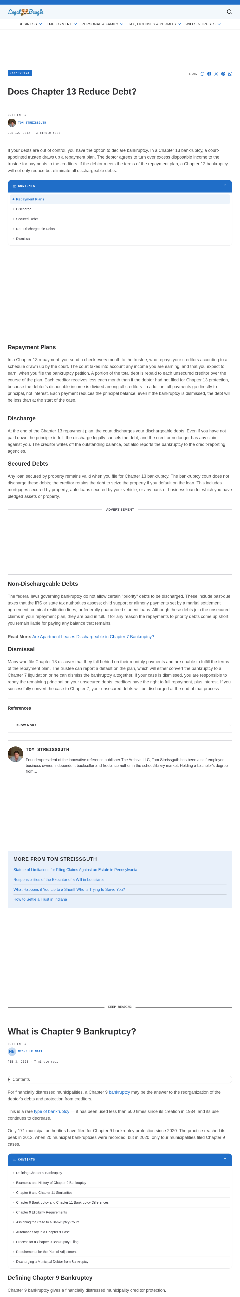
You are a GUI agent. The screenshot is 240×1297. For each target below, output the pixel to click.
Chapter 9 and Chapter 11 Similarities (44, 1192)
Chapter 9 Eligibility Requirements (41, 1212)
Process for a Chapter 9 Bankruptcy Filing (47, 1242)
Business (31, 24)
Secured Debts (27, 219)
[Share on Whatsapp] (230, 74)
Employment (62, 24)
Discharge (23, 209)
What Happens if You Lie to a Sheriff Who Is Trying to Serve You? (69, 889)
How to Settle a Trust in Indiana (40, 899)
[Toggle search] (229, 12)
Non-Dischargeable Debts (35, 229)
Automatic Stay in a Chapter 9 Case (43, 1232)
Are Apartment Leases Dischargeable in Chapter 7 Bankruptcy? (93, 636)
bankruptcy (119, 1092)
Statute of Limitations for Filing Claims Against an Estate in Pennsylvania (75, 870)
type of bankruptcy (51, 1111)
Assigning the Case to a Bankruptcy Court (47, 1222)
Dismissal (23, 239)
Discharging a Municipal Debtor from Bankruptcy (52, 1262)
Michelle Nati (25, 1051)
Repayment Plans (30, 199)
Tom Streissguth (27, 123)
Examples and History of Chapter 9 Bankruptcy (51, 1183)
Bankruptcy (20, 73)
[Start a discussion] (202, 74)
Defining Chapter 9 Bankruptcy (39, 1173)
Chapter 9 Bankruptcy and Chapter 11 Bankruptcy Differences (62, 1202)
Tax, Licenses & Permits (155, 24)
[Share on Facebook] (209, 74)
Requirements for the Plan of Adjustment (46, 1252)
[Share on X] (216, 74)
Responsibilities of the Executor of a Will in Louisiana (58, 880)
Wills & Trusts (203, 24)
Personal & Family (103, 24)
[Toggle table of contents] (120, 186)
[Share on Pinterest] (223, 74)
